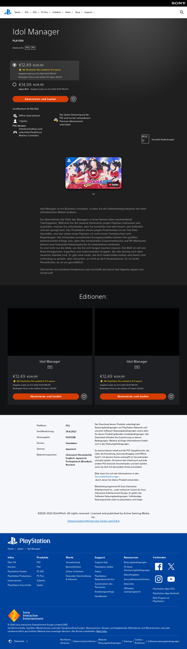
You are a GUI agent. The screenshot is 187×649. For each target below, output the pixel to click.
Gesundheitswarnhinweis (137, 579)
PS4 (35, 12)
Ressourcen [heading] (131, 557)
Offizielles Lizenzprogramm (132, 590)
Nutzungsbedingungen (135, 562)
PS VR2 (40, 571)
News (67, 12)
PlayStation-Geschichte (19, 585)
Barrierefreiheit (73, 566)
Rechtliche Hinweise (65, 641)
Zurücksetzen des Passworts (103, 585)
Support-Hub (101, 562)
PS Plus (44, 12)
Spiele (17, 12)
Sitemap (128, 641)
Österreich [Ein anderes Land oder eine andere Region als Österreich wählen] (18, 641)
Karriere (12, 566)
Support (88, 12)
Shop (77, 12)
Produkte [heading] (42, 557)
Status (98, 571)
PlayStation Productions (19, 575)
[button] (93, 173)
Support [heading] (100, 557)
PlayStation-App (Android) (166, 593)
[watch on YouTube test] (113, 184)
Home (11, 548)
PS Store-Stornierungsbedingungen (137, 568)
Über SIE (12, 562)
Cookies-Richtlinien (140, 641)
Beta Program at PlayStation (161, 599)
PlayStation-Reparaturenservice (104, 577)
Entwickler (129, 583)
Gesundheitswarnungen (107, 476)
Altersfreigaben (131, 574)
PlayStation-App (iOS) (164, 588)
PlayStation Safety (104, 566)
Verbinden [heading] (159, 557)
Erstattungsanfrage (104, 591)
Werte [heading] (69, 557)
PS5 (26, 12)
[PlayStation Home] (7, 12)
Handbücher (101, 596)
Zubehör (57, 12)
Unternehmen (15, 580)
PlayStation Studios (17, 571)
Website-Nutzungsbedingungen (109, 641)
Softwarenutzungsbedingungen (163, 641)
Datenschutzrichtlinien (84, 641)
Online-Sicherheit (74, 571)
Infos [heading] (11, 557)
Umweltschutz (73, 562)
